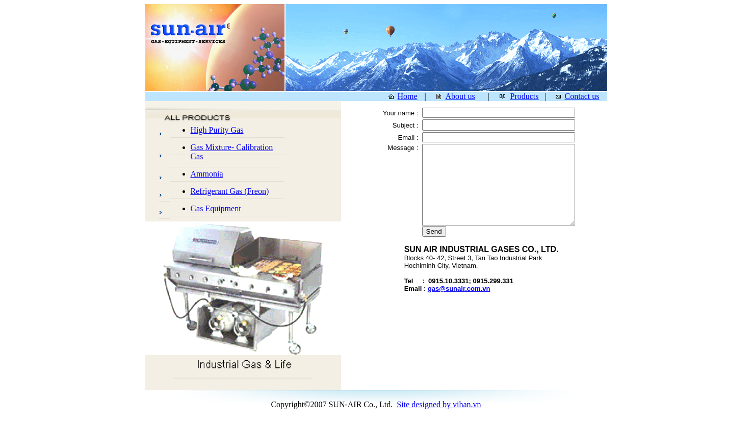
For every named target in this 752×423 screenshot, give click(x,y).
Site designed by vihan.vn (439, 404)
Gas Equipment (216, 208)
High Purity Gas (217, 130)
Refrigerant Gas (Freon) (230, 191)
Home (408, 96)
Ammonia (207, 173)
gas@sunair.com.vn (459, 288)
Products (524, 96)
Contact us (582, 96)
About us (460, 96)
